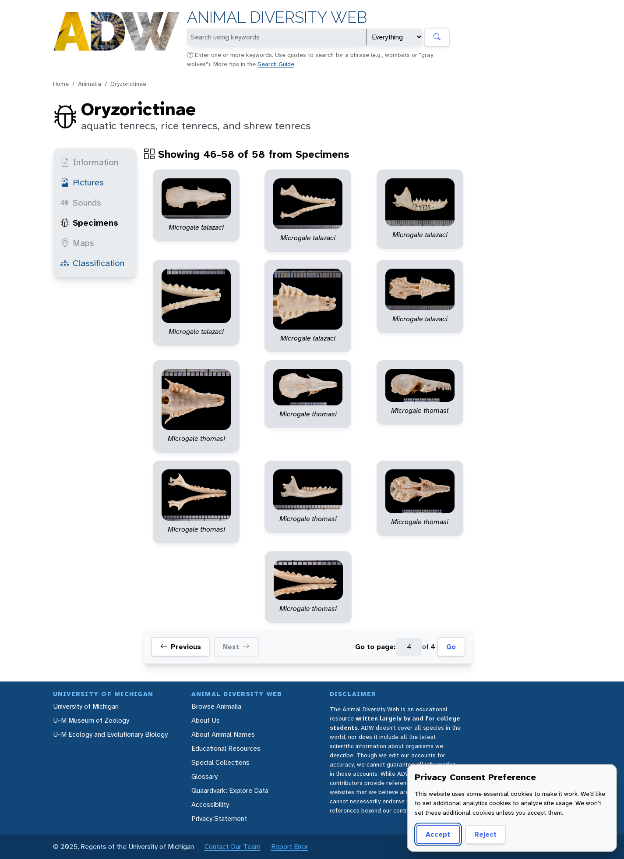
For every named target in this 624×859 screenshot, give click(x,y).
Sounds (80, 202)
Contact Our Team (232, 846)
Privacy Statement (219, 818)
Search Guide (275, 64)
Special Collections (220, 762)
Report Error (289, 846)
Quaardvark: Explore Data (229, 790)
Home (61, 84)
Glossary (204, 776)
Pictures (82, 182)
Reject (485, 834)
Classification (92, 263)
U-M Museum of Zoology (91, 720)
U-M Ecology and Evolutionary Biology (110, 734)
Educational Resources (226, 748)
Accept (438, 834)
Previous (180, 647)
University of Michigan (86, 706)
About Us (205, 720)
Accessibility (210, 804)
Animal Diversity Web (277, 17)
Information (89, 162)
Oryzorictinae (128, 84)
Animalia (89, 84)
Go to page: (375, 646)
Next (236, 647)
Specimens (89, 222)
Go (451, 646)
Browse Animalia (216, 706)
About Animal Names (223, 734)
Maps (77, 242)
